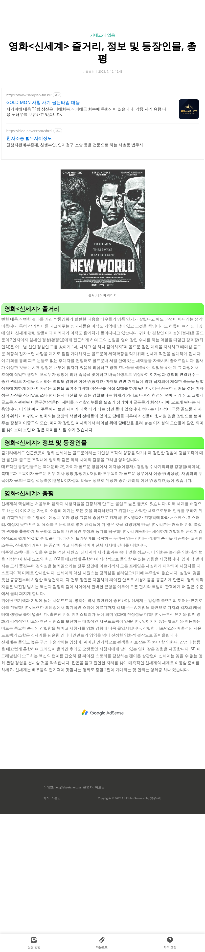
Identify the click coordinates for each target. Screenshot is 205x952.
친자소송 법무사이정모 (29, 207)
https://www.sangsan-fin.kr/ (29, 164)
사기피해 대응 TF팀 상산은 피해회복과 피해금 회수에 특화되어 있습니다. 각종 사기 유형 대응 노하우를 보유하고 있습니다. (86, 180)
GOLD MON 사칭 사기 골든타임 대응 (43, 171)
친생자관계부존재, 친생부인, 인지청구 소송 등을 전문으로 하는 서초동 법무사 (74, 214)
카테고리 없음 (102, 104)
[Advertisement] (102, 47)
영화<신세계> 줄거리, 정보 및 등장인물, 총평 (102, 121)
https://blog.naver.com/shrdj (29, 200)
